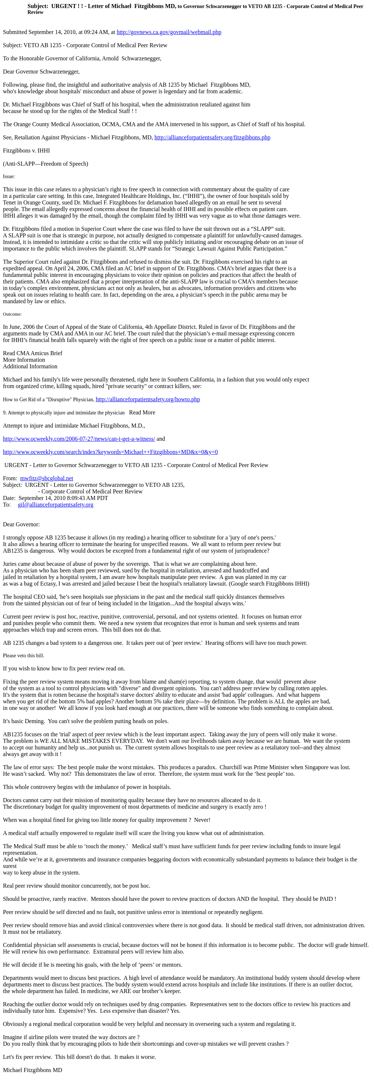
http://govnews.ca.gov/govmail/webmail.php (169, 32)
